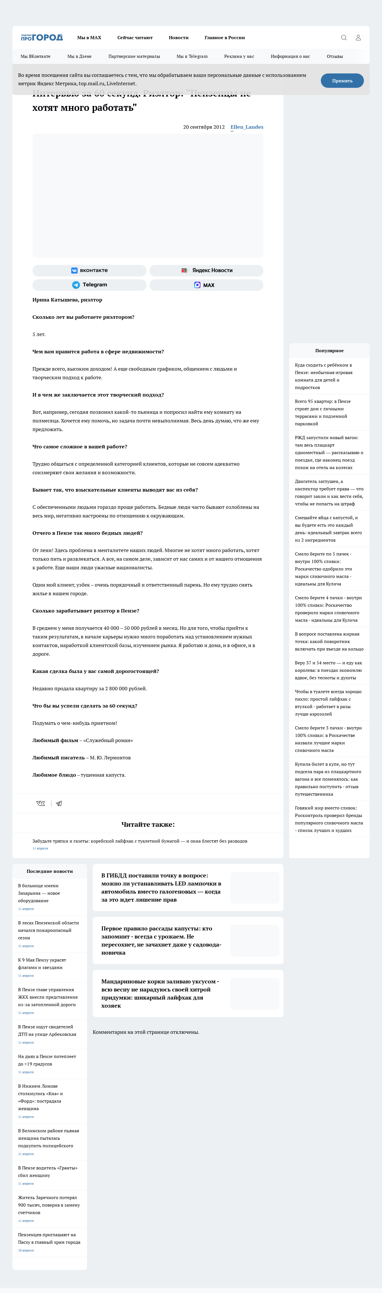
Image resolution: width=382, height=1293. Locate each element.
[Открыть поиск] (344, 37)
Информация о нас (290, 56)
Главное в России (225, 37)
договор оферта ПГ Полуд (33, 1226)
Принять (342, 81)
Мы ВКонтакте (36, 56)
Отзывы (335, 56)
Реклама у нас (239, 56)
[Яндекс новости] (206, 270)
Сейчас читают (135, 37)
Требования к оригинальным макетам (42, 1103)
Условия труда (96, 1103)
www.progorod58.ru (56, 1118)
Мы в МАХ (89, 37)
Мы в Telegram (192, 56)
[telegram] (61, 803)
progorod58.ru (99, 1173)
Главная (163, 1103)
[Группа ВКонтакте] (89, 270)
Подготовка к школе (176, 1070)
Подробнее (190, 1245)
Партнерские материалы (134, 56)
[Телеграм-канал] (89, 285)
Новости (179, 37)
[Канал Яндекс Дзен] (307, 1079)
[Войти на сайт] (358, 37)
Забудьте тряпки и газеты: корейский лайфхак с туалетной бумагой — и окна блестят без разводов (147, 845)
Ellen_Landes (247, 127)
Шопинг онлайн (25, 1070)
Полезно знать (222, 1070)
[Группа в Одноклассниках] (278, 1079)
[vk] (41, 803)
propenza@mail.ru (88, 1134)
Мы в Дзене (79, 56)
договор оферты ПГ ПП (31, 1231)
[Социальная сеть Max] (206, 285)
